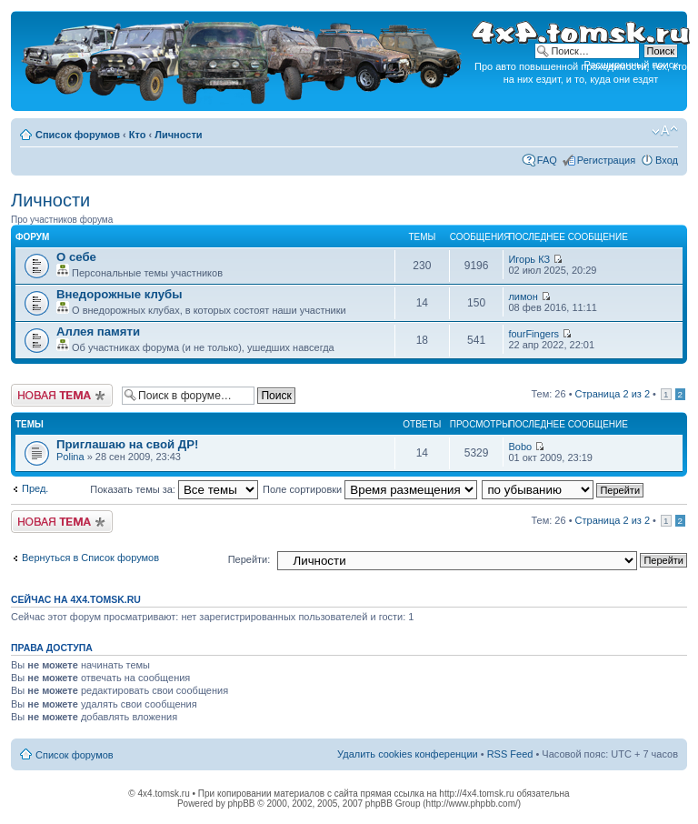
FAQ (547, 160)
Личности (178, 134)
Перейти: (249, 559)
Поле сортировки (370, 489)
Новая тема (62, 395)
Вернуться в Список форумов (90, 557)
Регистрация (606, 160)
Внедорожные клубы (119, 294)
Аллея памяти (98, 331)
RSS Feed (510, 754)
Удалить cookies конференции (407, 754)
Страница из (612, 393)
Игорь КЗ (529, 259)
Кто (137, 134)
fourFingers (533, 333)
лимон (522, 296)
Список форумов (77, 134)
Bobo (520, 446)
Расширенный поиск (630, 64)
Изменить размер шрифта (665, 131)
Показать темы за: (174, 489)
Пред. (35, 488)
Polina (70, 456)
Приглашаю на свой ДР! (127, 444)
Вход (666, 160)
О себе (76, 257)
